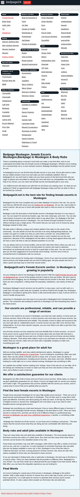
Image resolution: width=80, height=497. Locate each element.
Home (3, 493)
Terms (49, 493)
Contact (36, 493)
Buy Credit (28, 493)
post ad (27, 3)
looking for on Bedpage (44, 205)
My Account (19, 493)
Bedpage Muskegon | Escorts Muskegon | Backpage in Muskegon (48, 8)
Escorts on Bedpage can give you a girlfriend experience (26, 415)
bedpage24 (13, 2)
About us (10, 493)
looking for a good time (29, 354)
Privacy (43, 493)
